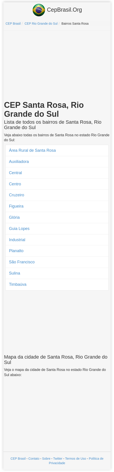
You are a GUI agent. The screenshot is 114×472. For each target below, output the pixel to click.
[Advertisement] (57, 66)
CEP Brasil (17, 458)
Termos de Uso (75, 458)
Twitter (57, 458)
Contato (33, 458)
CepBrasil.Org (57, 10)
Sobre (46, 458)
